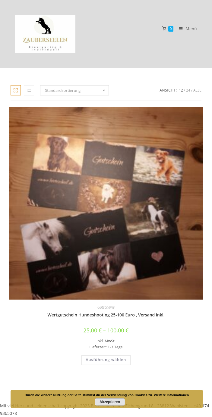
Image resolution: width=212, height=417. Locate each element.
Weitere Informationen (171, 395)
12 (181, 90)
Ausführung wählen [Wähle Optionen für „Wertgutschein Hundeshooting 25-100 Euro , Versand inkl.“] (106, 359)
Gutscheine (106, 307)
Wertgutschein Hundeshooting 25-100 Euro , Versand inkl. (106, 315)
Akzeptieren (110, 402)
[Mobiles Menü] (186, 28)
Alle (197, 90)
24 (188, 90)
